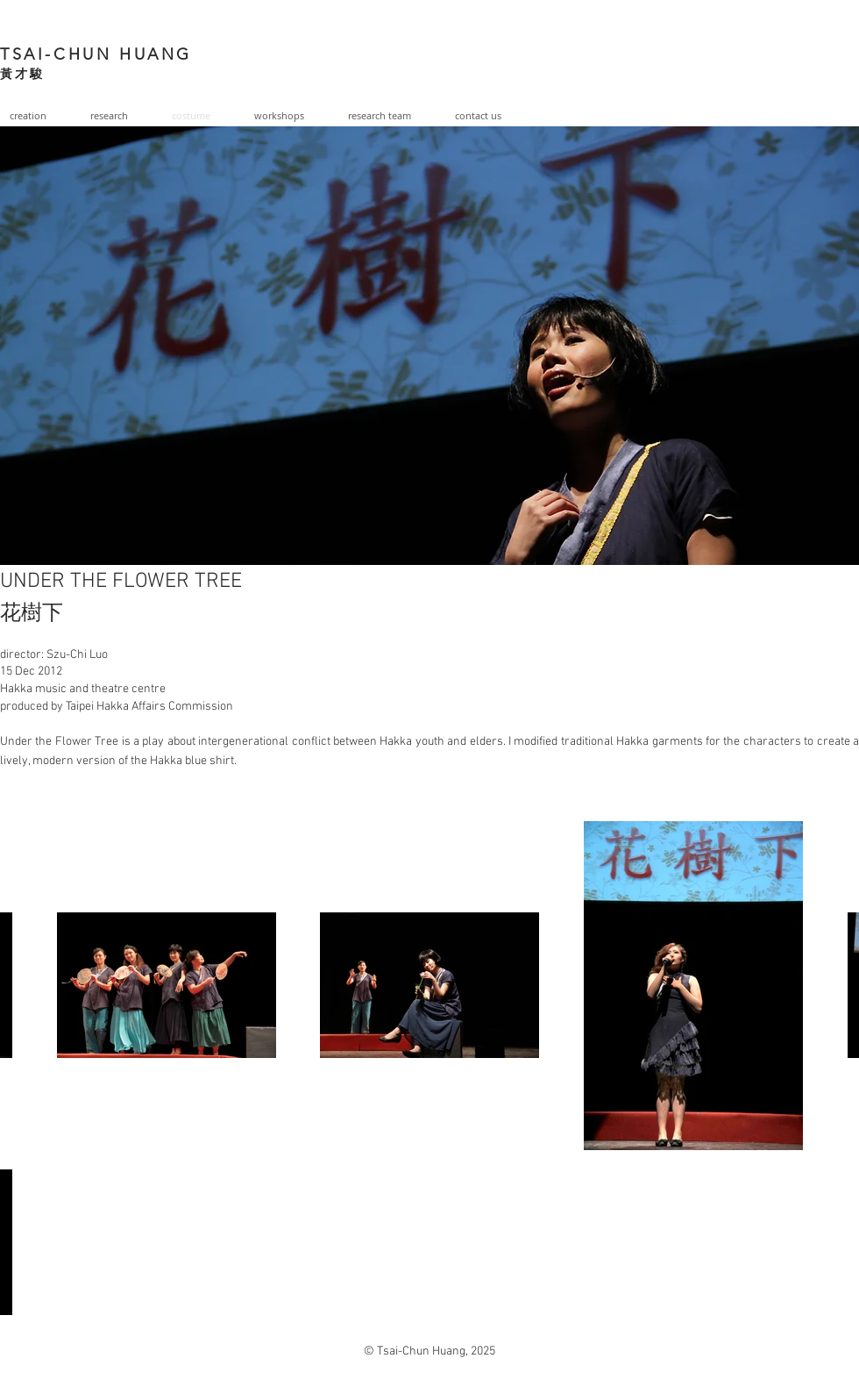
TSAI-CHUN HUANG (96, 54)
